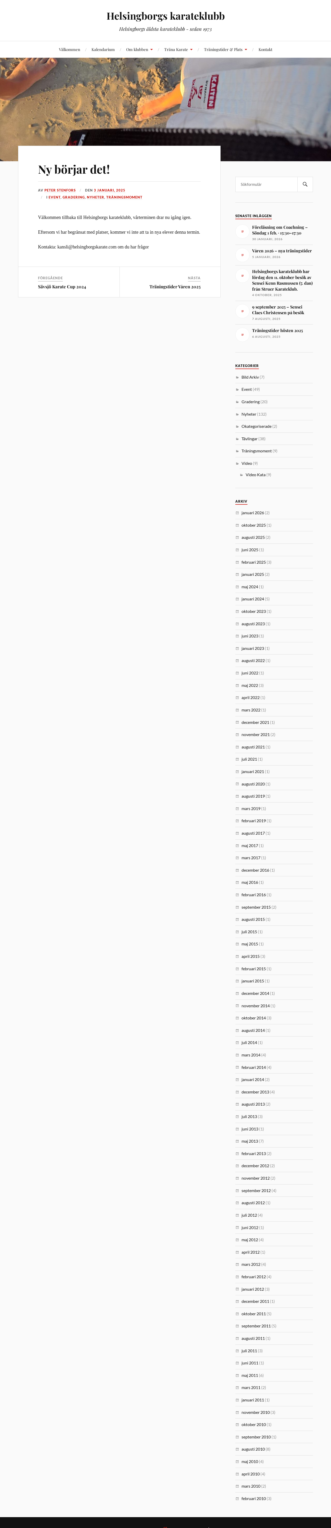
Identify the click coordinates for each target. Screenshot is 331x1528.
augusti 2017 (253, 833)
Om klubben (137, 49)
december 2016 (255, 870)
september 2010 (256, 1436)
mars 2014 (251, 1054)
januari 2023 (253, 648)
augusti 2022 (253, 660)
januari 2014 (253, 1079)
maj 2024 (250, 586)
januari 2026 (253, 512)
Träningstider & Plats (223, 49)
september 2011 (256, 1325)
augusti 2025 (253, 537)
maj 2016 (250, 882)
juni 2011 (250, 1362)
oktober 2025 (254, 525)
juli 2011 (249, 1350)
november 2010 (256, 1412)
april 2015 (251, 956)
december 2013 (255, 1091)
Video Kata (256, 474)
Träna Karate (176, 49)
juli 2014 (249, 1042)
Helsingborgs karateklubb (166, 15)
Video (247, 463)
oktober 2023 (254, 611)
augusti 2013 (253, 1103)
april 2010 (251, 1473)
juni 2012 (250, 1227)
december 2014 (255, 993)
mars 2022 (251, 709)
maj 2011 (250, 1375)
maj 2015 (250, 943)
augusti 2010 (253, 1448)
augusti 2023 (253, 623)
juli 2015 (249, 931)
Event (55, 197)
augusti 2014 (253, 1030)
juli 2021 (249, 758)
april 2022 (251, 697)
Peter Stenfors (60, 190)
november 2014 (256, 1005)
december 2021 (255, 722)
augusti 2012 (253, 1202)
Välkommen (69, 49)
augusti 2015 (253, 919)
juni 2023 (250, 635)
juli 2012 (249, 1215)
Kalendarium (103, 49)
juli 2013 (249, 1116)
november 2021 (256, 734)
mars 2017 (251, 857)
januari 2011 (253, 1399)
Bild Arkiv (250, 376)
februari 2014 (254, 1067)
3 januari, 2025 (109, 190)
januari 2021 (253, 771)
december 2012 (255, 1165)
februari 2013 (254, 1153)
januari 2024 (253, 598)
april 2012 (251, 1252)
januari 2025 (253, 574)
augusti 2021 (253, 746)
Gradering (74, 197)
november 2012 (256, 1178)
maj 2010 (250, 1461)
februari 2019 (254, 820)
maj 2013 (250, 1140)
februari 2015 (254, 968)
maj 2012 (250, 1239)
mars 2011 (251, 1387)
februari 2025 (254, 562)
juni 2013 (250, 1128)
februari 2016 (254, 894)
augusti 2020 (253, 783)
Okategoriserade (257, 426)
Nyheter (95, 197)
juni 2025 (250, 549)
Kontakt (265, 49)
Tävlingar (250, 438)
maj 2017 (250, 845)
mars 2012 (251, 1264)
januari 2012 (253, 1289)
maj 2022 (250, 685)
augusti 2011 (253, 1338)
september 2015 (256, 907)
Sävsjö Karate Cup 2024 (62, 286)
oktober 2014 (254, 1017)
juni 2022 (250, 672)
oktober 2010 (254, 1424)
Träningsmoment (124, 197)
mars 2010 (251, 1485)
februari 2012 (254, 1276)
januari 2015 (253, 980)
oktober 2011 (254, 1313)
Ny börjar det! (74, 169)
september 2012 (256, 1190)
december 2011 (255, 1301)
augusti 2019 (253, 796)
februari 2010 (254, 1498)
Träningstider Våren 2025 (175, 286)
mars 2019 (251, 808)
